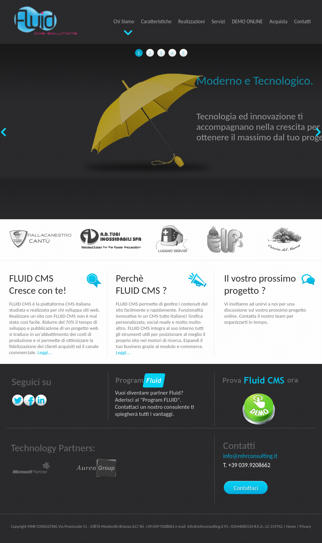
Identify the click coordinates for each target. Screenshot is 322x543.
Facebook (29, 400)
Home (291, 526)
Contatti (302, 21)
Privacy (305, 526)
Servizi (218, 21)
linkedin (41, 400)
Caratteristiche (156, 21)
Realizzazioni (191, 21)
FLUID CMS (43, 18)
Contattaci (246, 488)
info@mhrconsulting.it (250, 456)
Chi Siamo (123, 21)
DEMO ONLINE (247, 21)
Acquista (278, 21)
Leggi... (44, 352)
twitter (18, 400)
